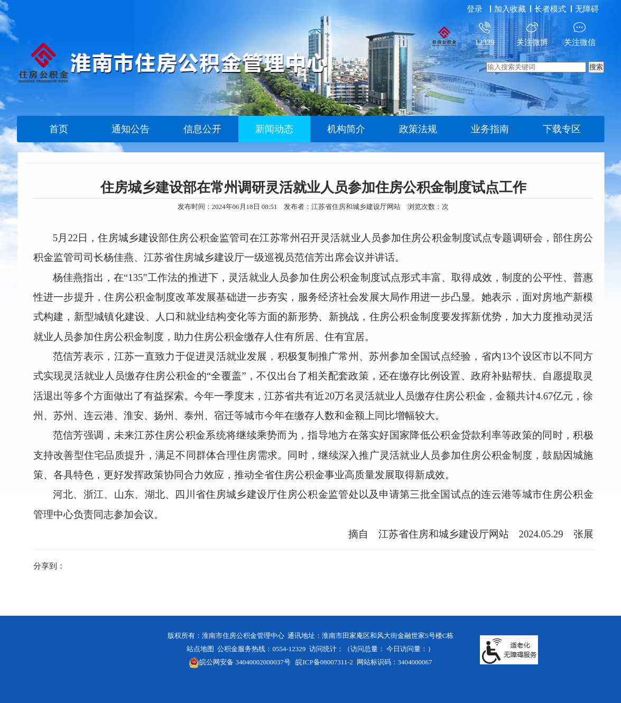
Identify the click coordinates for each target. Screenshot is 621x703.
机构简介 (346, 129)
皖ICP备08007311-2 (324, 662)
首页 (58, 129)
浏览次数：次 (428, 207)
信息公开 (202, 129)
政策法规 (418, 129)
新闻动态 (274, 129)
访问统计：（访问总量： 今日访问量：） (371, 649)
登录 (475, 9)
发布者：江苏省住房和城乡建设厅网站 (342, 207)
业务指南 (490, 129)
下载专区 (562, 129)
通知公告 (131, 129)
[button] (551, 9)
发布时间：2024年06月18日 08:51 (227, 207)
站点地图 (200, 649)
